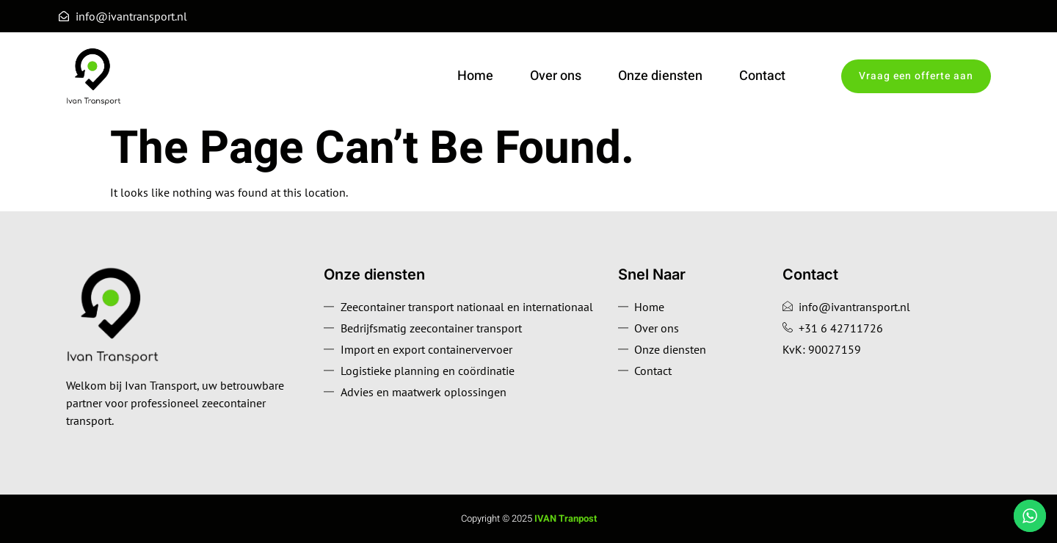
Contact (762, 76)
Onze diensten (660, 76)
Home (475, 76)
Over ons (555, 76)
